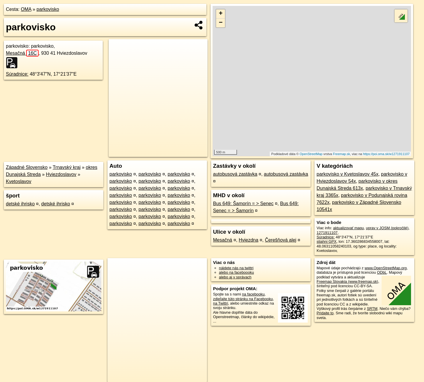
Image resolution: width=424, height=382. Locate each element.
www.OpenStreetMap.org (386, 268)
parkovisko (48, 9)
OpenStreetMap (311, 154)
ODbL (382, 272)
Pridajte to (325, 313)
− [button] (221, 23)
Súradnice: (17, 74)
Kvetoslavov (18, 181)
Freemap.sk (341, 154)
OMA (26, 9)
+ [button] (221, 13)
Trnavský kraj (67, 167)
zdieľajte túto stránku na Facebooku (243, 299)
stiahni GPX (327, 241)
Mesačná (22, 53)
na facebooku (253, 294)
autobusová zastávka (235, 174)
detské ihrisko (20, 203)
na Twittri (220, 303)
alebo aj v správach (235, 277)
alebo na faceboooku (236, 272)
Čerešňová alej (281, 240)
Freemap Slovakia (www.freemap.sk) (347, 281)
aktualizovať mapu (348, 228)
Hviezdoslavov (61, 174)
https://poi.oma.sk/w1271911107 (386, 154)
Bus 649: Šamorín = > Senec (243, 203)
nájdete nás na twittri (236, 268)
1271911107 (327, 232)
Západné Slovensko (26, 167)
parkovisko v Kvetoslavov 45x (347, 174)
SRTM (372, 308)
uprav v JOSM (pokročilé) (387, 228)
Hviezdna (249, 240)
